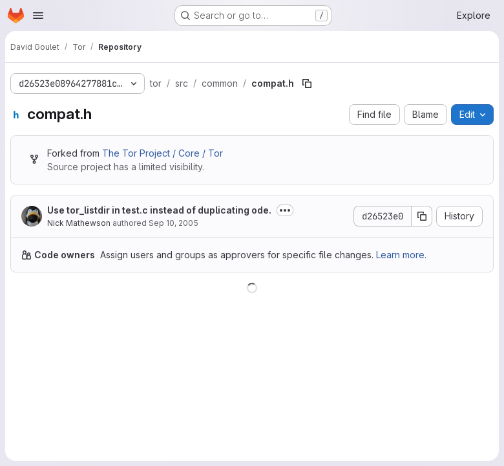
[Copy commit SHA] (422, 216)
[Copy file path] (307, 83)
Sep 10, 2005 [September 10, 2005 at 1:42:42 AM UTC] (173, 223)
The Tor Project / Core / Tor (162, 153)
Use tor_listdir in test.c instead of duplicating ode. (159, 210)
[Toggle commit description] (285, 210)
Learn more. (401, 254)
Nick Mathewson (78, 223)
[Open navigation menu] (38, 15)
